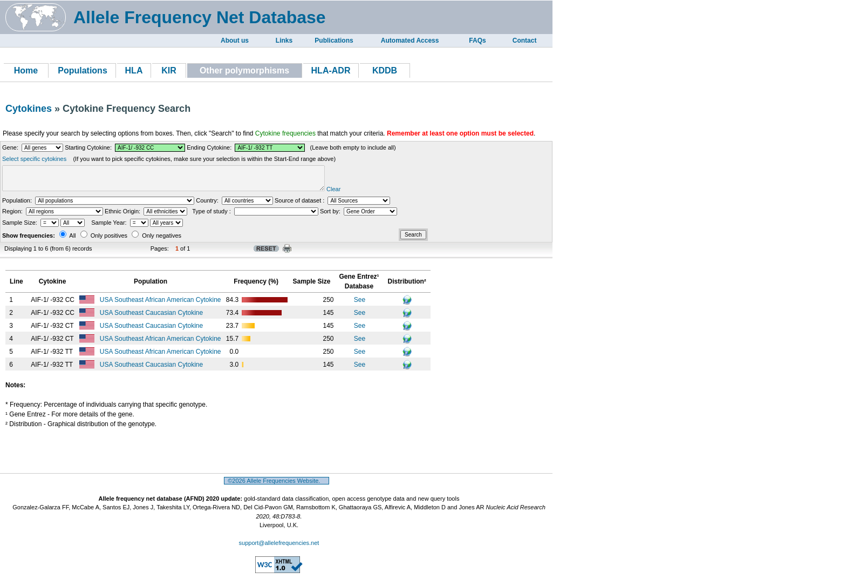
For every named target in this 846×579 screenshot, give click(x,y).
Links (284, 40)
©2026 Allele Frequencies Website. (276, 485)
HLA (134, 70)
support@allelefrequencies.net (279, 547)
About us (235, 40)
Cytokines (28, 108)
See (359, 304)
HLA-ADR (331, 70)
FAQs (477, 40)
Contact (525, 40)
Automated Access (410, 40)
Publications (334, 40)
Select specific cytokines (34, 159)
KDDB (384, 70)
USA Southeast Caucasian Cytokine (152, 317)
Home (26, 70)
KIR (168, 70)
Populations (82, 70)
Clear (367, 194)
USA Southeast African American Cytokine (161, 304)
